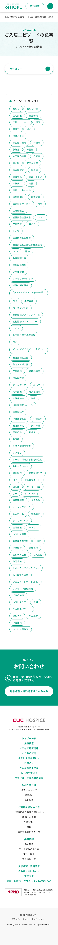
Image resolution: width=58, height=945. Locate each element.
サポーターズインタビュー (26, 568)
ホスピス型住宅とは (29, 758)
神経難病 (17, 622)
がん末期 (33, 615)
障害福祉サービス (22, 203)
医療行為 (17, 432)
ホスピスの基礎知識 (23, 588)
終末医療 (17, 391)
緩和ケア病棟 (19, 554)
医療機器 (17, 371)
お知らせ (29, 763)
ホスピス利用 (19, 534)
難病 (27, 251)
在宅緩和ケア (35, 473)
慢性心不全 (18, 135)
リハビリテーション (23, 278)
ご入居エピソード (22, 608)
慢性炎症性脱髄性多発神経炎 (27, 244)
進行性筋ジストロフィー (25, 321)
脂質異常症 (18, 169)
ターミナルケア (20, 520)
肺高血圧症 (32, 163)
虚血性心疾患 (19, 142)
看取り (16, 108)
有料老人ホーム (20, 466)
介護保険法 (18, 398)
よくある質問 (29, 753)
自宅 (15, 479)
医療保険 (33, 547)
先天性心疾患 (19, 156)
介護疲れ (17, 183)
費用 (35, 602)
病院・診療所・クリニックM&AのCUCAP (29, 881)
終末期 (36, 384)
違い (29, 129)
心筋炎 (36, 156)
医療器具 (33, 115)
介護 (31, 183)
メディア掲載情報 (29, 748)
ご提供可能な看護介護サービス (29, 812)
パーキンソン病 (20, 307)
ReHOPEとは (29, 785)
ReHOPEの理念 (20, 574)
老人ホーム (18, 513)
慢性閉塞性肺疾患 (22, 217)
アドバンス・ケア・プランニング (28, 349)
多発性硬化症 (19, 258)
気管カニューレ (20, 122)
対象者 (32, 432)
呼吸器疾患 (34, 371)
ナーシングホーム (22, 507)
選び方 (16, 129)
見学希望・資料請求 (29, 866)
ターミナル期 (19, 384)
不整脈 (30, 149)
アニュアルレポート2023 (25, 581)
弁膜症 (36, 142)
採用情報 (29, 839)
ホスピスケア (19, 602)
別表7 (39, 541)
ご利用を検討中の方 (29, 807)
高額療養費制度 (20, 541)
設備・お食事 (29, 817)
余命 (15, 493)
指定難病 (28, 301)
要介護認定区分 (20, 357)
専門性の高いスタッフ (29, 832)
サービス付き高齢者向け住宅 (27, 459)
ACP (15, 341)
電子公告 (29, 876)
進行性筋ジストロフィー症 (26, 314)
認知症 (16, 486)
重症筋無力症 (19, 264)
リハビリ (17, 452)
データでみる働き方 (29, 849)
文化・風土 (29, 854)
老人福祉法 (34, 391)
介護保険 (17, 547)
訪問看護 (17, 561)
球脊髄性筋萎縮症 (22, 237)
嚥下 (38, 122)
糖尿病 (34, 169)
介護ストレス (35, 176)
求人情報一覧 (29, 859)
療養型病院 (18, 411)
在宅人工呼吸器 (20, 364)
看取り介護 (32, 108)
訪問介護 (35, 425)
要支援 (16, 439)
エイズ (16, 328)
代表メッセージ (29, 790)
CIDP (15, 251)
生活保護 (17, 527)
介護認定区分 (19, 418)
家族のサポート (32, 479)
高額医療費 (18, 500)
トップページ (29, 738)
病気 (40, 203)
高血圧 (16, 163)
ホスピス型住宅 (20, 629)
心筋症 (16, 149)
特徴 (33, 398)
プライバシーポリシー (21, 919)
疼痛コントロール (22, 190)
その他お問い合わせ (29, 871)
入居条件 (35, 500)
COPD (41, 217)
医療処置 (17, 224)
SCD (15, 301)
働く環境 (29, 844)
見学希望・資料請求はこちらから (29, 691)
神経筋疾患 (18, 377)
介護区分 (37, 418)
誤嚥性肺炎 (18, 197)
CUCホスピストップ (28, 915)
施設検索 (35, 6)
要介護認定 (18, 425)
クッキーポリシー (39, 919)
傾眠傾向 (35, 513)
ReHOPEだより (29, 773)
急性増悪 (17, 176)
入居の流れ (29, 822)
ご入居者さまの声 (29, 768)
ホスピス (33, 527)
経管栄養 (35, 197)
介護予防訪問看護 (22, 445)
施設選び (17, 473)
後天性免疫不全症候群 (24, 335)
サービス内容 (33, 486)
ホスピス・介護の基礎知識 (29, 777)
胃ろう (32, 224)
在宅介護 (17, 115)
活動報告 (29, 800)
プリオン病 (18, 271)
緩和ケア (17, 615)
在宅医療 (37, 554)
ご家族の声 (18, 595)
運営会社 (29, 795)
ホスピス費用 (31, 493)
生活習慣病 (18, 210)
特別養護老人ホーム (23, 405)
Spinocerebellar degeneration (28, 293)
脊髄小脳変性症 (20, 285)
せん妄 (16, 231)
